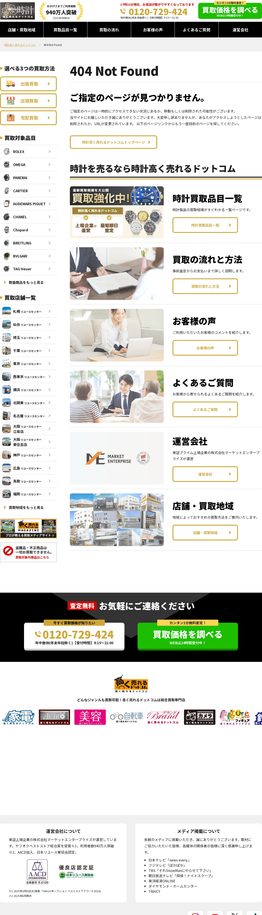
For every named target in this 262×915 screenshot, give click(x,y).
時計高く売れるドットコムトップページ (113, 142)
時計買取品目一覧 (205, 225)
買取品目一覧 (65, 29)
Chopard (15, 230)
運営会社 (240, 29)
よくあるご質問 (196, 29)
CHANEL (14, 217)
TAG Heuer (16, 269)
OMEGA (13, 164)
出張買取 (22, 83)
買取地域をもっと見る (26, 507)
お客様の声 (153, 29)
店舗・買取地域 (21, 29)
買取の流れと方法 (205, 286)
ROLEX (13, 151)
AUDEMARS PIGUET (24, 203)
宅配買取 (22, 117)
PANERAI (14, 177)
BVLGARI (14, 256)
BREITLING (16, 243)
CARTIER (15, 190)
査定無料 (82, 605)
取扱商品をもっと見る (26, 282)
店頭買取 (22, 100)
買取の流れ (109, 29)
